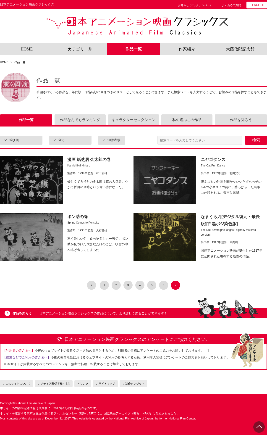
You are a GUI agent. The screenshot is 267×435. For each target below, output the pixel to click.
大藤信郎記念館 (240, 49)
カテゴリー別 (80, 49)
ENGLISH (258, 5)
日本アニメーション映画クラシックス (137, 26)
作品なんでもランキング (80, 120)
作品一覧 (133, 49)
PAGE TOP (259, 427)
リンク (84, 383)
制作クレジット (134, 383)
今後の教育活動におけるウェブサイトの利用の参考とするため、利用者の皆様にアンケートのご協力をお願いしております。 (116, 357)
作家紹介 (187, 49)
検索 (256, 140)
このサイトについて (18, 383)
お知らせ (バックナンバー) (194, 5)
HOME (27, 49)
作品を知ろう (241, 120)
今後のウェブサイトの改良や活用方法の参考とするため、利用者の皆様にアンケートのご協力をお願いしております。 (103, 350)
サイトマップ (107, 383)
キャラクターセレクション (133, 120)
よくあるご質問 (231, 5)
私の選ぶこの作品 (187, 120)
